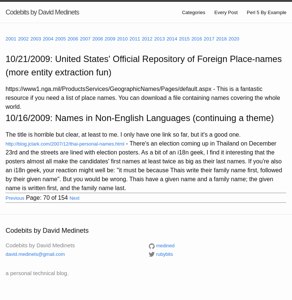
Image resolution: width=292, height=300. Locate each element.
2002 (23, 39)
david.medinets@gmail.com (35, 254)
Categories (193, 12)
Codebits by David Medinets (42, 12)
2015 (184, 39)
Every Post (226, 12)
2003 (35, 39)
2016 (196, 39)
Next (74, 198)
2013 (159, 39)
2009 (110, 39)
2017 (209, 39)
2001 (11, 39)
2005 (60, 39)
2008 (97, 39)
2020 (234, 39)
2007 (85, 39)
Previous (15, 198)
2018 (221, 39)
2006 (73, 39)
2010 (122, 39)
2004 (48, 39)
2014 (172, 39)
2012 (147, 39)
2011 (134, 39)
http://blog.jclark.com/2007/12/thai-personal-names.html (65, 144)
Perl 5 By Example (266, 12)
